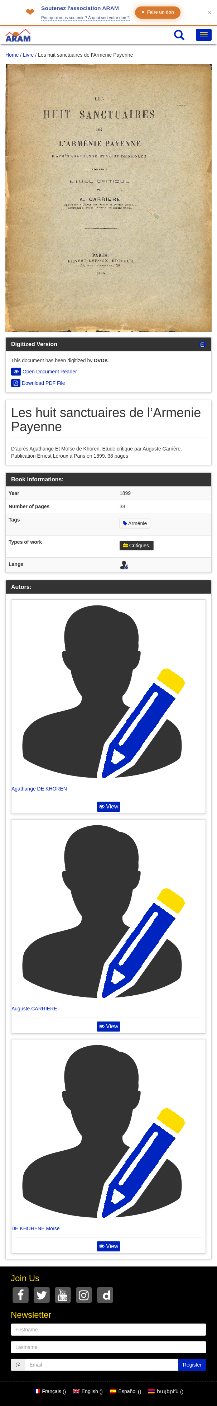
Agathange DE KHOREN (39, 789)
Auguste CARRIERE (34, 1008)
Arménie (135, 523)
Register (192, 1365)
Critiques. (136, 545)
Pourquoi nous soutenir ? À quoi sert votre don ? (85, 17)
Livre (28, 55)
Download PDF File (38, 383)
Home (12, 55)
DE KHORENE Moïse (35, 1228)
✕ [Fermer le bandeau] (210, 12)
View (109, 806)
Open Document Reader (44, 371)
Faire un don (157, 12)
